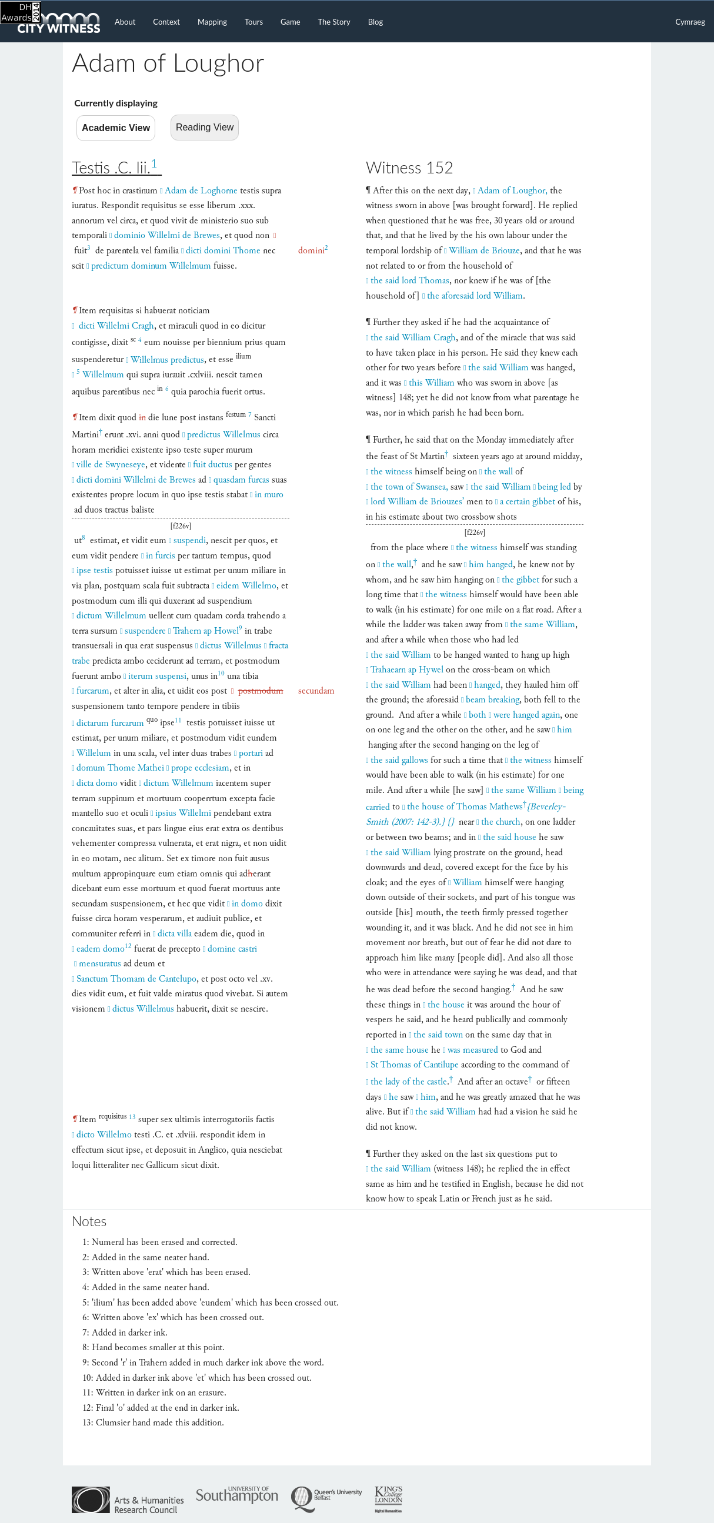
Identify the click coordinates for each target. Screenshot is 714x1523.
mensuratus (100, 963)
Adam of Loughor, (513, 191)
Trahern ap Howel (207, 631)
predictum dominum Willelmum (151, 266)
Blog (375, 21)
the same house (400, 1050)
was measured (473, 1050)
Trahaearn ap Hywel (407, 670)
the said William (498, 367)
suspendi (190, 540)
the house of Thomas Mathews (466, 806)
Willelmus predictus (167, 360)
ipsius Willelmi (183, 813)
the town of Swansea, (409, 487)
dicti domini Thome (223, 250)
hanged (487, 685)
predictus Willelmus (224, 434)
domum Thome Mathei (120, 768)
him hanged (491, 564)
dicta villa (175, 933)
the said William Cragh (413, 337)
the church (501, 822)
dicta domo (97, 783)
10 (221, 673)
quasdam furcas (241, 480)
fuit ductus (212, 464)
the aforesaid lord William (475, 296)
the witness (391, 471)
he (393, 1097)
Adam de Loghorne (201, 191)
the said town (438, 1035)
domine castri (232, 949)
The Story (334, 21)
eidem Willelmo (246, 586)
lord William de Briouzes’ (417, 501)
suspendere (145, 631)
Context (166, 21)
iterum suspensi (157, 676)
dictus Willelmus (231, 645)
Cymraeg (690, 21)
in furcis (160, 556)
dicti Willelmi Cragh (115, 326)
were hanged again (526, 715)
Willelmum (100, 374)
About (125, 21)
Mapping (212, 21)
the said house (509, 837)
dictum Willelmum (111, 615)
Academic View (116, 128)
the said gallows (399, 760)
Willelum (93, 753)
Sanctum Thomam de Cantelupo (136, 979)
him (564, 730)
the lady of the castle (409, 1082)
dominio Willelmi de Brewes (167, 235)
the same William (542, 624)
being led (554, 487)
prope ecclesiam (200, 768)
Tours (254, 21)
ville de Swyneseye (110, 464)
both (477, 715)
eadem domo (104, 949)
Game (290, 21)
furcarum (92, 691)
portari (251, 753)
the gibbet (520, 580)
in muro (269, 494)
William (467, 882)
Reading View (204, 127)
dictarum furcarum (110, 723)
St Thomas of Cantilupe (415, 1065)
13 (132, 1117)
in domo (247, 904)
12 (128, 946)
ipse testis (94, 570)
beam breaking (492, 700)
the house (446, 1005)
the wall (498, 471)
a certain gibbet (527, 501)
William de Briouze (484, 250)
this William (432, 383)
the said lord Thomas (410, 280)
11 (178, 720)
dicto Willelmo (104, 1135)
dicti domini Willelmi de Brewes (136, 480)
